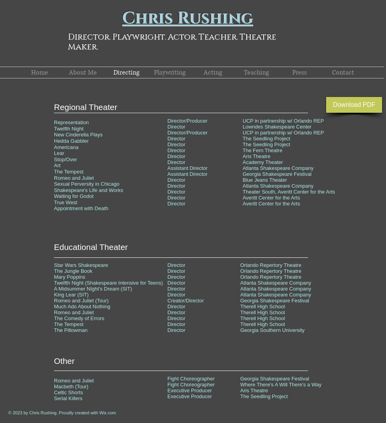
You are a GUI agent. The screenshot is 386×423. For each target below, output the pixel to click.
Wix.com (107, 412)
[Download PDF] (354, 105)
